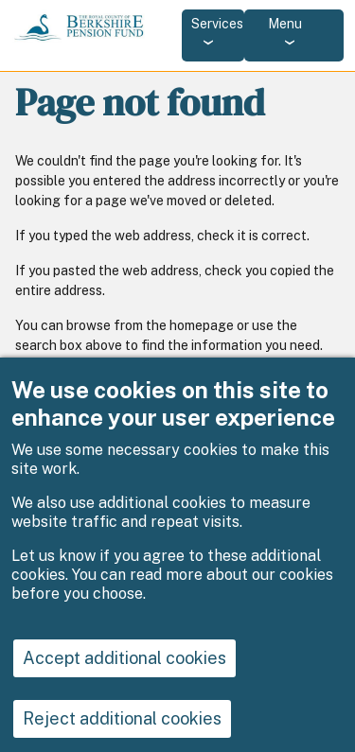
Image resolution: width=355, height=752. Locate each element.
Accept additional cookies (124, 672)
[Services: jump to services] (213, 35)
